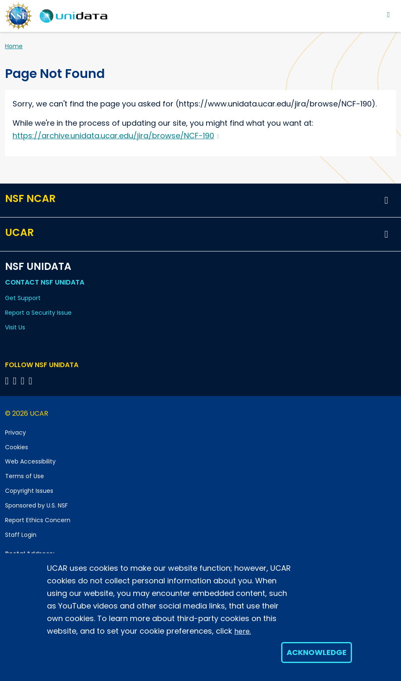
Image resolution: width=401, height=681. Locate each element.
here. (242, 631)
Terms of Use (24, 476)
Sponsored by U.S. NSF (36, 505)
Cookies (16, 447)
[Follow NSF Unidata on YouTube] (16, 381)
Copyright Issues (29, 491)
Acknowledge (317, 652)
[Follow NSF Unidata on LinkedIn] (24, 381)
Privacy (15, 432)
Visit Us (15, 327)
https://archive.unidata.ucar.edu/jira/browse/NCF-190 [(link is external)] (116, 135)
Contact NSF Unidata (44, 282)
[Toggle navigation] (388, 14)
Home (14, 46)
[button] (386, 200)
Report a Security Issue (38, 312)
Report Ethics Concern (37, 520)
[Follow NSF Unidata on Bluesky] (8, 381)
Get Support (23, 298)
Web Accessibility (30, 461)
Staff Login (20, 535)
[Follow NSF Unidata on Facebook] (31, 381)
